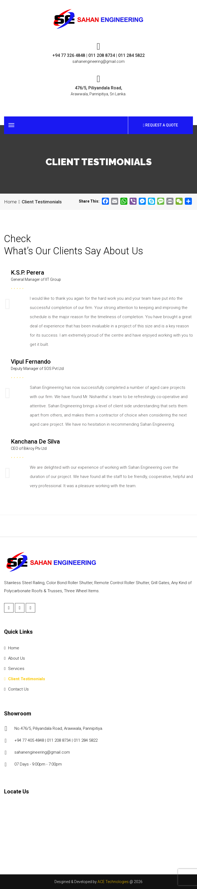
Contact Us (16, 689)
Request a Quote (160, 125)
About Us (14, 658)
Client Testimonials (24, 678)
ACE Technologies (113, 882)
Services (14, 668)
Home (10, 201)
